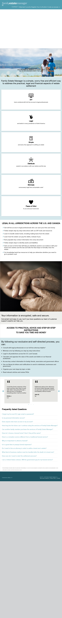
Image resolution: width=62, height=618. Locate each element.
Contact (15, 7)
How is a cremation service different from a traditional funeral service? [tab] (25, 437)
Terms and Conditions (44, 478)
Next (59, 391)
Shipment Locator (25, 7)
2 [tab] (31, 405)
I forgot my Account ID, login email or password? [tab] (18, 414)
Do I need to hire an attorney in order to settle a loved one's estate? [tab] (24, 448)
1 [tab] (29, 405)
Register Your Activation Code (41, 7)
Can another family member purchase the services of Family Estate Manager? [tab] (27, 429)
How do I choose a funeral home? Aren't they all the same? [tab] (21, 433)
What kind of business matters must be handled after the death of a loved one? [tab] (28, 452)
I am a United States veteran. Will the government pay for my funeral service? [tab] (27, 460)
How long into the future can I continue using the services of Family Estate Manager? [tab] (30, 425)
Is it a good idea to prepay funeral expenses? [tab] (17, 444)
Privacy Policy (53, 478)
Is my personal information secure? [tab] (13, 418)
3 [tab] (34, 405)
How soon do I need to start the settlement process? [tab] (19, 456)
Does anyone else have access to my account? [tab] (17, 422)
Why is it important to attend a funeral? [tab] (15, 441)
